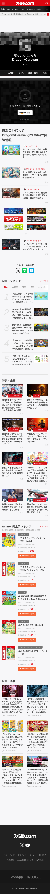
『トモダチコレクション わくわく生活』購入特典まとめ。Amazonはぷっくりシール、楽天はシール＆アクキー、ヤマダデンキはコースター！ (12, 741)
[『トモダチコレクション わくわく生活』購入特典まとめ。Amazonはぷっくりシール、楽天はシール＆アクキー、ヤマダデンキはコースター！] (12, 726)
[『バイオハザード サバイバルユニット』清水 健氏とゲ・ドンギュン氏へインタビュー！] (11, 244)
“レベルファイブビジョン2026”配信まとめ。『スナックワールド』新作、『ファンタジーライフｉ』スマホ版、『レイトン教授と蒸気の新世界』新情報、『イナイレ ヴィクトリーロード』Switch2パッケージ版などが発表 (12, 776)
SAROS (36, 396)
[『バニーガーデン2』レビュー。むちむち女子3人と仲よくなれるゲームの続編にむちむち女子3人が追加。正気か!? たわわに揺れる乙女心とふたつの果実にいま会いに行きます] (12, 691)
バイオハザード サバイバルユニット (37, 241)
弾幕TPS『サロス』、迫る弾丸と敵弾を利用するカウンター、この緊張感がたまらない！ (37, 404)
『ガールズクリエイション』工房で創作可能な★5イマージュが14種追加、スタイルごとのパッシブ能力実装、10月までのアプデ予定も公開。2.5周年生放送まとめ (37, 474)
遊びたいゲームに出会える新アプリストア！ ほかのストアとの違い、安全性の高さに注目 (35, 153)
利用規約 (42, 855)
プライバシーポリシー (27, 855)
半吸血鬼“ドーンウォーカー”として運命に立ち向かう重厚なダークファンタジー (37, 438)
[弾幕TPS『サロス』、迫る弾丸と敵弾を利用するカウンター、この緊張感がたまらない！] (37, 390)
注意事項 (10, 860)
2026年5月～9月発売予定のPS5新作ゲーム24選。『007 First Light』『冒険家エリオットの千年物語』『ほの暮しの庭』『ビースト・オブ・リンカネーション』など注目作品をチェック (22, 313)
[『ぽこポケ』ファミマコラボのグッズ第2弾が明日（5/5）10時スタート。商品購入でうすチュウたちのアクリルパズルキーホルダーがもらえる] (41, 296)
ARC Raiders (13, 430)
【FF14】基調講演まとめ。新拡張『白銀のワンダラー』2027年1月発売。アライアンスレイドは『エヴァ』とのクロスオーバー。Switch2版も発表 (37, 706)
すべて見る (44, 281)
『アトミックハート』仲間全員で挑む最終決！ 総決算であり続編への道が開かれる (35, 195)
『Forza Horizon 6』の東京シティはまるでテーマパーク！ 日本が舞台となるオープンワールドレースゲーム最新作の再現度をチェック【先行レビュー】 (37, 776)
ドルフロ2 (12, 500)
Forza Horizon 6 (39, 500)
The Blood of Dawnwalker (40, 430)
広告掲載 (39, 860)
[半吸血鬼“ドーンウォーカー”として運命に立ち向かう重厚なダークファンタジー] (37, 424)
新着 (3, 9)
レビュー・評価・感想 (28, 73)
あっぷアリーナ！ (32, 146)
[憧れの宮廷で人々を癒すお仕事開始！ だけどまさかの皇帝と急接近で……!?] (11, 172)
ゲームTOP (9, 73)
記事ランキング (11, 281)
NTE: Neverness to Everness (15, 396)
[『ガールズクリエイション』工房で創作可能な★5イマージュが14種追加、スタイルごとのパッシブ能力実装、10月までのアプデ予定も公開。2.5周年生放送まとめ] (37, 458)
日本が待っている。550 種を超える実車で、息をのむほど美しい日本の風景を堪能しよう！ (37, 508)
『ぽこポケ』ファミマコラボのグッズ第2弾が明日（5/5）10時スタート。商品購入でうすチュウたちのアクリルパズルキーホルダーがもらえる (22, 298)
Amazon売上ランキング (16, 526)
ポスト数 (42, 287)
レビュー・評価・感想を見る (24, 105)
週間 (24, 287)
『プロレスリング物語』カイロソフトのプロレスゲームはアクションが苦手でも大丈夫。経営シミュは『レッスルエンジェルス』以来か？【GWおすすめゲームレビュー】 (22, 344)
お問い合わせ (9, 855)
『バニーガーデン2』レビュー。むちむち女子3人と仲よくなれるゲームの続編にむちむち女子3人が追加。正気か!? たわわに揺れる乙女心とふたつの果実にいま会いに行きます (12, 706)
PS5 (23, 9)
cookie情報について (25, 860)
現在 (6, 287)
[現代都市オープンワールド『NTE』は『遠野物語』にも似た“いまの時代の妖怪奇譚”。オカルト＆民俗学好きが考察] (12, 390)
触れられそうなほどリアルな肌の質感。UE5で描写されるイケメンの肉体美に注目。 (12, 472)
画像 (45, 73)
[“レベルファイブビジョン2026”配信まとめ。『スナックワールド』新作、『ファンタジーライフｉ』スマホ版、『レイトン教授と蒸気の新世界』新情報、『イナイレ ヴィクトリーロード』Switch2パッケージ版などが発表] (12, 762)
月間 (32, 287)
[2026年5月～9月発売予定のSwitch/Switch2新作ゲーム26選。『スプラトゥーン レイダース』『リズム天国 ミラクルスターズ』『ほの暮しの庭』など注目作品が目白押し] (41, 327)
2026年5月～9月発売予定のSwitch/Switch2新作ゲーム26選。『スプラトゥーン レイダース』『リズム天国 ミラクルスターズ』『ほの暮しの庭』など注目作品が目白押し (22, 329)
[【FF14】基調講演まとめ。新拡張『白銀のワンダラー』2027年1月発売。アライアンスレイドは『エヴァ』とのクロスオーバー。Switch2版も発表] (37, 691)
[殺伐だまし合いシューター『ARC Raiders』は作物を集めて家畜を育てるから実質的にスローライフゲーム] (12, 424)
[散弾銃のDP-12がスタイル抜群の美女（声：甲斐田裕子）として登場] (12, 495)
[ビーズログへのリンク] (34, 877)
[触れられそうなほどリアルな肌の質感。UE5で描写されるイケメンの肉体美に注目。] (12, 458)
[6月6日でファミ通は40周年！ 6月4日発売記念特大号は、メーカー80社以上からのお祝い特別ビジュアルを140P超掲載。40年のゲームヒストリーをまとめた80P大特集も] (37, 726)
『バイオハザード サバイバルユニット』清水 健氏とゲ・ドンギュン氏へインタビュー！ (35, 246)
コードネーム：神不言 (15, 464)
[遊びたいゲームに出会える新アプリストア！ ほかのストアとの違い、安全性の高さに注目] (11, 150)
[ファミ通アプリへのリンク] (17, 877)
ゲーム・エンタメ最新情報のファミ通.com (16, 14)
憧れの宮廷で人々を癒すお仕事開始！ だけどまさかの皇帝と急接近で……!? (35, 175)
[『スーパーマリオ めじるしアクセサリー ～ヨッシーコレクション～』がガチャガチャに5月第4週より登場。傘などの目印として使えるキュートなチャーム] (41, 358)
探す (29, 112)
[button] (25, 119)
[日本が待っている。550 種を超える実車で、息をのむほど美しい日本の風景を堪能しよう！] (37, 495)
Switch (17, 9)
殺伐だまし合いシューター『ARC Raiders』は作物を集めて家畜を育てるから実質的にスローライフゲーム (12, 439)
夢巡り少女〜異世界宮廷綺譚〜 (37, 169)
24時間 (15, 287)
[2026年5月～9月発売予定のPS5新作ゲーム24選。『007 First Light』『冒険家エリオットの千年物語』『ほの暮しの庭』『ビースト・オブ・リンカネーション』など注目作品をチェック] (41, 312)
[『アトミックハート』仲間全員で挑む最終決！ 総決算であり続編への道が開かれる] (11, 193)
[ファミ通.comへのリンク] (25, 3)
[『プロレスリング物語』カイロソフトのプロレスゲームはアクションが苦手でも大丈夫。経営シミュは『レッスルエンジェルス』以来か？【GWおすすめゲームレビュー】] (41, 343)
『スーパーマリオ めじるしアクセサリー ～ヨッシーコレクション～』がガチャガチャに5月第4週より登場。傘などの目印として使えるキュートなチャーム (22, 360)
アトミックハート (32, 189)
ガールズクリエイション (40, 464)
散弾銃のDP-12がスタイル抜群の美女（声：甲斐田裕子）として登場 (12, 507)
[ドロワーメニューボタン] (3, 3)
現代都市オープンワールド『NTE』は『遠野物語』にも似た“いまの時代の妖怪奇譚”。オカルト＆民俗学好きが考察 (12, 405)
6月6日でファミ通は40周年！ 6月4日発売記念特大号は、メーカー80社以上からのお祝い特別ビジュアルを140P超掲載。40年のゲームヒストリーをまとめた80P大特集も (37, 741)
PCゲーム (31, 9)
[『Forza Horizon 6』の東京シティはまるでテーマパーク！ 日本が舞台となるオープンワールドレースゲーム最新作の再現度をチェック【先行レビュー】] (37, 762)
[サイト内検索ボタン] (47, 3)
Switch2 (9, 9)
